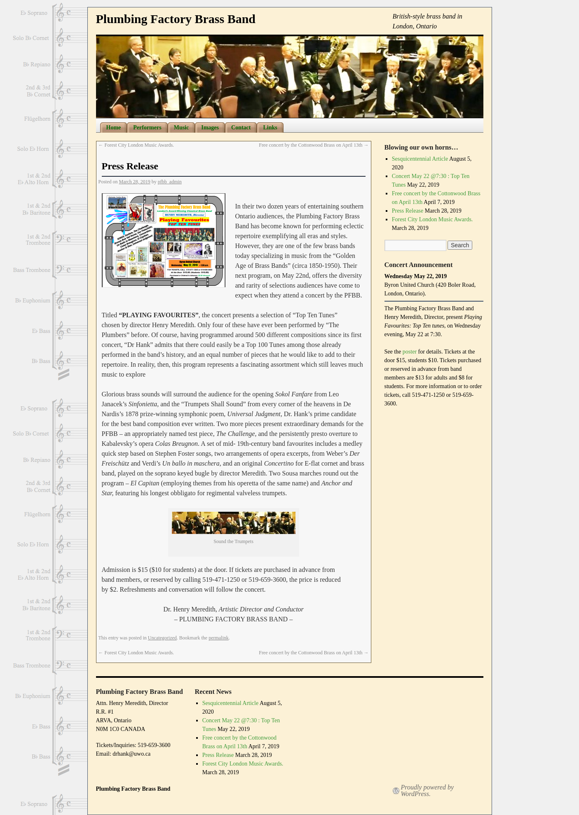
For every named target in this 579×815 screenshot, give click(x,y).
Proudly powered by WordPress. (427, 790)
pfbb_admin (170, 182)
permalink (219, 638)
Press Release (408, 211)
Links (270, 127)
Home (113, 127)
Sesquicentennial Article (420, 159)
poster (410, 352)
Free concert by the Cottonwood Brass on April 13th (313, 145)
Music (181, 127)
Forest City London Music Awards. (136, 145)
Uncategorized (162, 638)
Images (210, 127)
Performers (147, 127)
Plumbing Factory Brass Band (176, 19)
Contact (241, 127)
